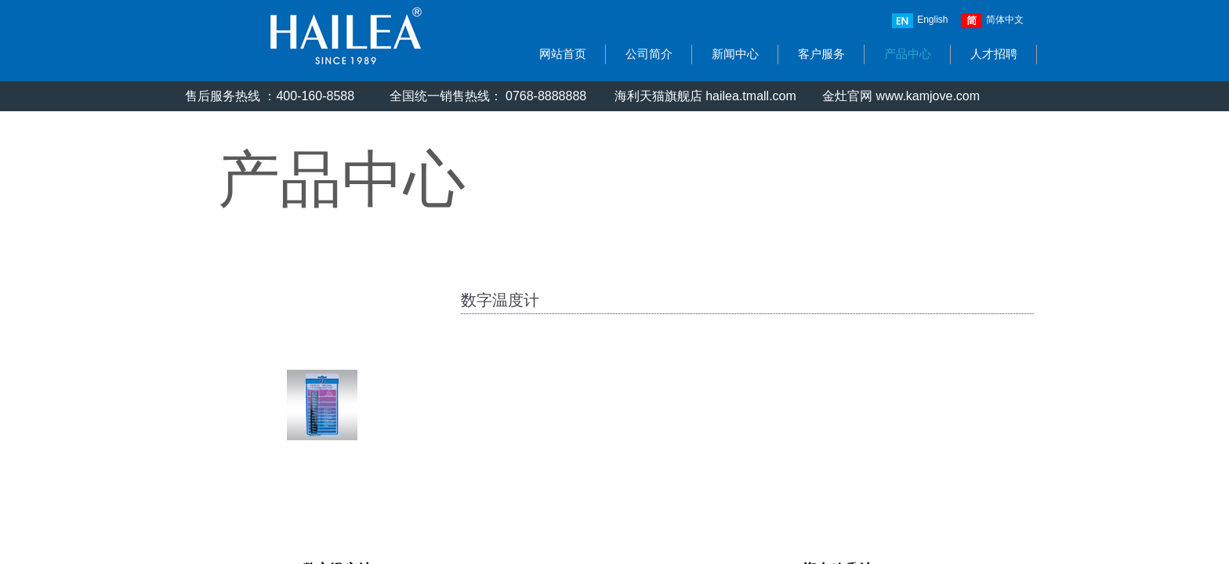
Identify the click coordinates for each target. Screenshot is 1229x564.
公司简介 (649, 54)
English (920, 20)
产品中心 (907, 54)
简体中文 (992, 20)
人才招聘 (993, 54)
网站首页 (562, 54)
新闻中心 (735, 54)
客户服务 (821, 54)
